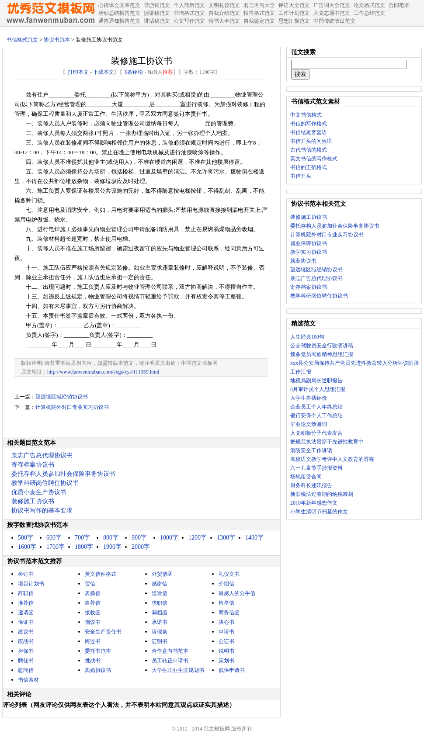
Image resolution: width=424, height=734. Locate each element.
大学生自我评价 (308, 398)
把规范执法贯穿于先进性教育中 (327, 442)
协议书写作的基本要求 (42, 510)
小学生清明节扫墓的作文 (319, 512)
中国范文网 (50, 13)
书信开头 (300, 176)
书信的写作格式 (308, 124)
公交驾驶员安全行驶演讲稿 (321, 346)
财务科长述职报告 (311, 485)
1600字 (27, 547)
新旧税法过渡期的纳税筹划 (321, 494)
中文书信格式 (306, 115)
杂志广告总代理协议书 (42, 455)
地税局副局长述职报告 (316, 380)
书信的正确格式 (308, 167)
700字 (82, 537)
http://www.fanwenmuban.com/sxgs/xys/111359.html (103, 372)
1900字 (112, 547)
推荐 (168, 72)
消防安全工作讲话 (311, 450)
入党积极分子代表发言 (316, 433)
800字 (110, 537)
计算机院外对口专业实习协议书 (72, 407)
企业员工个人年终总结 (316, 407)
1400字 (254, 537)
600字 (54, 537)
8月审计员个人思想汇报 (317, 389)
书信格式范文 (22, 40)
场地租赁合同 (306, 477)
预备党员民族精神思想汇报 (321, 354)
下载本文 (103, 72)
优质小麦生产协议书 (38, 492)
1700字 (55, 547)
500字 (25, 537)
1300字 (226, 537)
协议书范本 (57, 40)
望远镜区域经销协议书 (61, 397)
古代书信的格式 (308, 150)
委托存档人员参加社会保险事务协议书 (63, 474)
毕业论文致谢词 (308, 424)
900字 (139, 537)
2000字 (141, 547)
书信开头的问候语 (311, 141)
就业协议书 (303, 261)
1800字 (84, 547)
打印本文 (78, 72)
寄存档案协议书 (32, 464)
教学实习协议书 (308, 252)
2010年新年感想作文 (313, 503)
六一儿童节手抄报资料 (316, 468)
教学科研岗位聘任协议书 (45, 483)
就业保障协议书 (308, 243)
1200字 (197, 537)
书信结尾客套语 (308, 132)
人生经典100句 (307, 337)
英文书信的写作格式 (313, 159)
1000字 (169, 537)
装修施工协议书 (32, 501)
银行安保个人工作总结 (316, 415)
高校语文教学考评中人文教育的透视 (332, 459)
